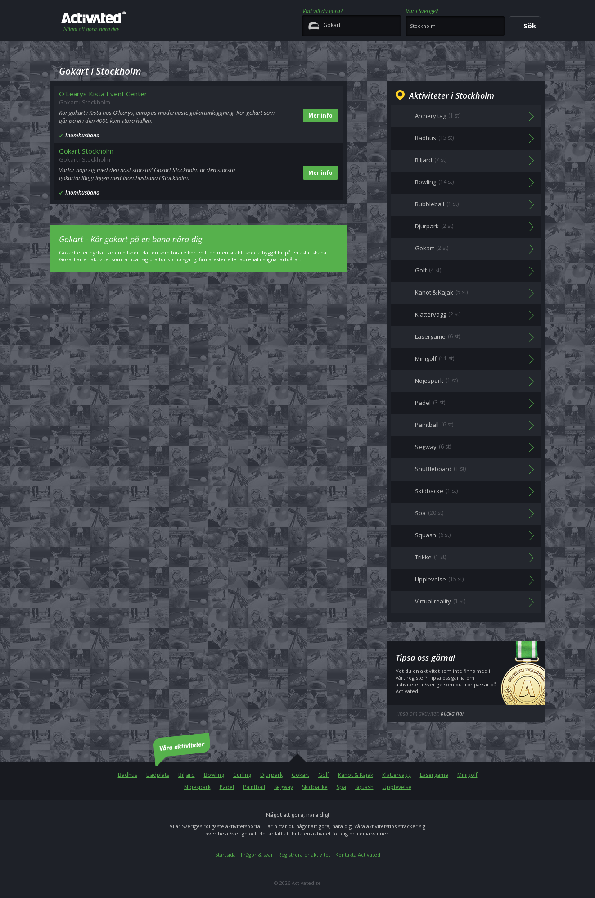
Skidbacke (315, 787)
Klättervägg (396, 775)
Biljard (186, 775)
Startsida (225, 854)
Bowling (214, 775)
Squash (364, 787)
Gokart (300, 775)
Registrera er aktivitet (304, 854)
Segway (283, 787)
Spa (341, 787)
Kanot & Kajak (355, 775)
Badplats (157, 775)
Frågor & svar (257, 854)
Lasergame (434, 775)
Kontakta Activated (357, 854)
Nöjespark (197, 787)
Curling (242, 775)
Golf (323, 775)
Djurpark (271, 775)
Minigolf (467, 775)
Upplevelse (397, 787)
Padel (227, 787)
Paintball (254, 787)
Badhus (127, 775)
